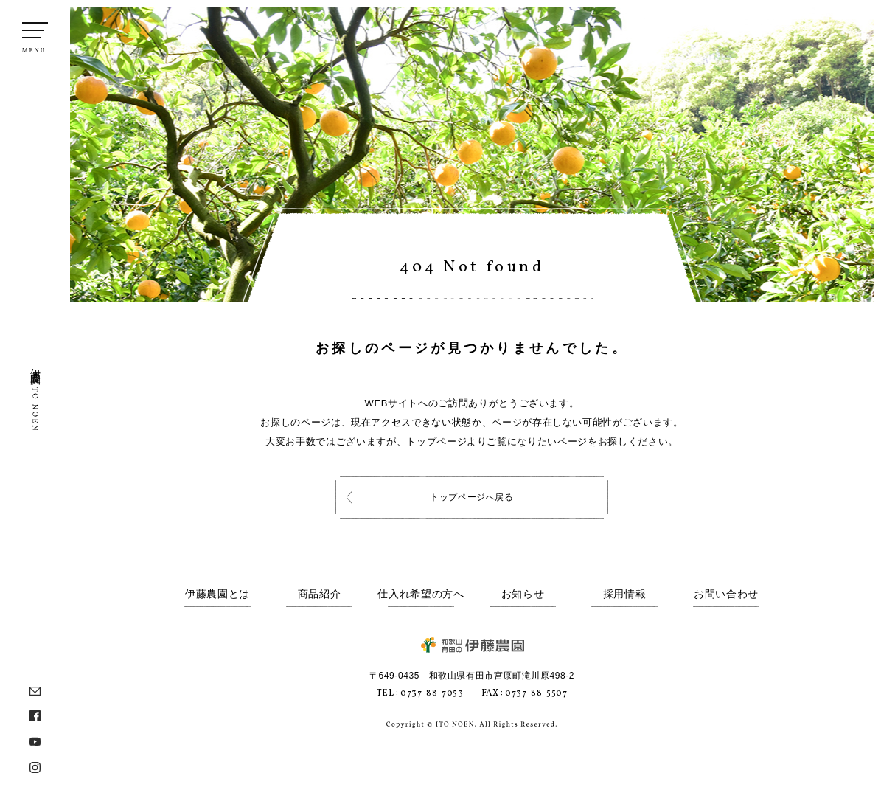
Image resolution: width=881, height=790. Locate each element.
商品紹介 (319, 594)
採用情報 (625, 594)
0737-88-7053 (431, 693)
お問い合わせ (726, 594)
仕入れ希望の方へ (420, 594)
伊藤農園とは (217, 594)
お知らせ (523, 594)
